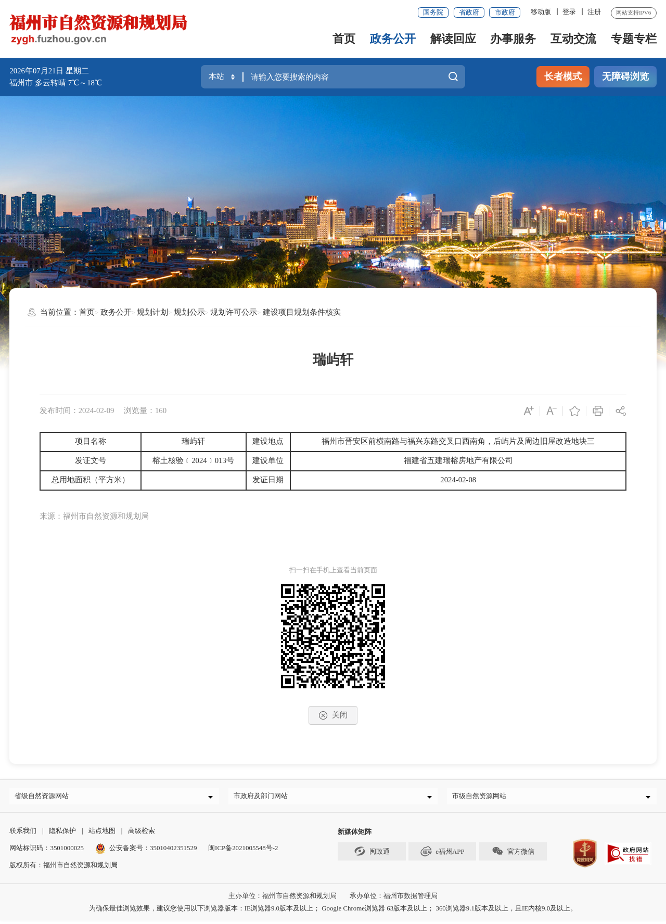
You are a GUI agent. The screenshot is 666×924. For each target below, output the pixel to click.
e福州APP (442, 855)
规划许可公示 (233, 312)
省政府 (469, 12)
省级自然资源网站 (45, 797)
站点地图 (102, 834)
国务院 (433, 12)
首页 (343, 38)
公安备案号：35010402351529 (153, 851)
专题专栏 (634, 38)
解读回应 (453, 38)
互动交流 (573, 38)
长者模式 (563, 76)
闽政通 (371, 855)
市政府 (505, 12)
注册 (594, 12)
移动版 (541, 12)
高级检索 (141, 834)
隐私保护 (62, 834)
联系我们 (22, 834)
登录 (569, 12)
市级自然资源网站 (482, 797)
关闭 (332, 715)
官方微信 (513, 855)
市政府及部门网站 (264, 797)
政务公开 (393, 38)
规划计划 (152, 312)
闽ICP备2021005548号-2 (243, 851)
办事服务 (513, 38)
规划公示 (189, 312)
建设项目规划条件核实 (302, 312)
